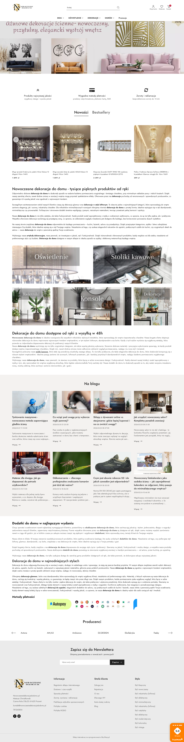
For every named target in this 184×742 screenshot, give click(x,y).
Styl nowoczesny (141, 689)
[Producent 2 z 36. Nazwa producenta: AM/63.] (52, 632)
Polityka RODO (60, 710)
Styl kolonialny (141, 723)
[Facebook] (14, 716)
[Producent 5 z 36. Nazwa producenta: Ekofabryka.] (132, 632)
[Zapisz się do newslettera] (85, 662)
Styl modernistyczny (143, 719)
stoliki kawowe (42, 352)
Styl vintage (139, 727)
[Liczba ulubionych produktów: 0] (162, 7)
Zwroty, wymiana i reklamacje (65, 698)
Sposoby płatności (61, 693)
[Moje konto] (153, 7)
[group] (92, 47)
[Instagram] (19, 716)
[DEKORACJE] (94, 18)
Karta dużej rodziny (102, 702)
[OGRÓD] (109, 18)
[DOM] (60, 18)
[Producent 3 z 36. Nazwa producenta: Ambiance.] (78, 632)
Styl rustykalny (140, 710)
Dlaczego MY (99, 698)
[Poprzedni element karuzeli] (14, 633)
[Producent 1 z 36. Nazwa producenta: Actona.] (26, 632)
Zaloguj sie (98, 685)
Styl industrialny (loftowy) (145, 693)
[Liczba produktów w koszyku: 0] (169, 7)
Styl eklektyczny (141, 698)
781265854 (17, 710)
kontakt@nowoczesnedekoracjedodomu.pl (29, 705)
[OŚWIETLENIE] (75, 18)
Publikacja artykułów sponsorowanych (69, 702)
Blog (96, 706)
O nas (96, 693)
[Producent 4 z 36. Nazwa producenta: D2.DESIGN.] (105, 632)
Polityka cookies (60, 706)
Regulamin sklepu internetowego (67, 685)
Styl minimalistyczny (143, 702)
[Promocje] (123, 18)
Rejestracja (98, 689)
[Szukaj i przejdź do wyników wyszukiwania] (118, 7)
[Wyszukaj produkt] (93, 7)
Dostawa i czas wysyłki (63, 689)
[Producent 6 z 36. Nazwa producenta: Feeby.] (158, 632)
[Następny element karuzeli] (170, 633)
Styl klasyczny (140, 685)
